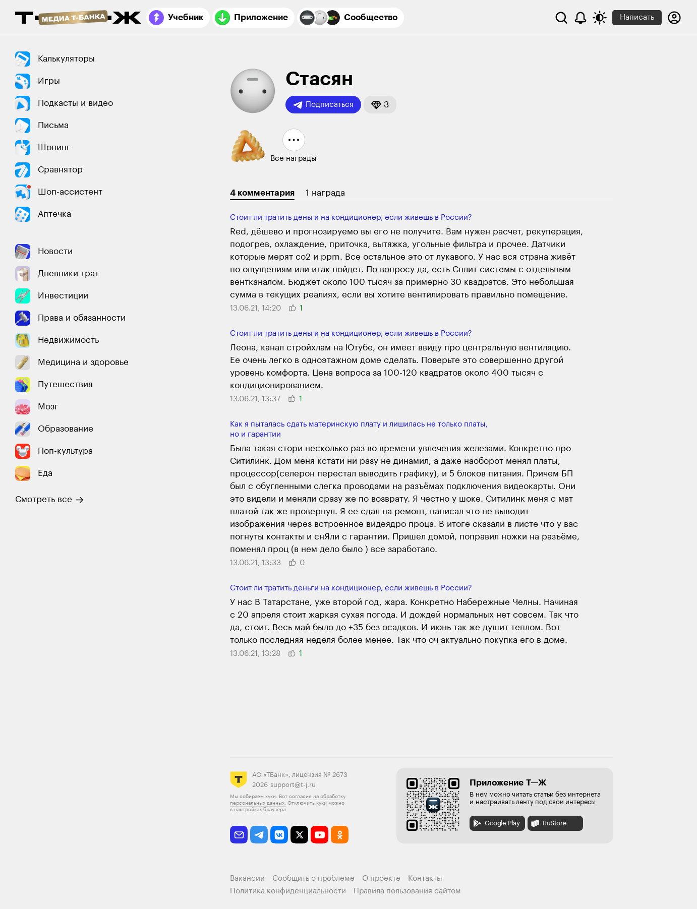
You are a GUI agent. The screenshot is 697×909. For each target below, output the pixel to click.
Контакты (425, 878)
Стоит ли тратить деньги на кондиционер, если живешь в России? (351, 217)
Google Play (496, 823)
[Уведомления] (580, 17)
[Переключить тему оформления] (599, 17)
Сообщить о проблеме (313, 878)
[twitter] (299, 834)
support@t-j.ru (293, 784)
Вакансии (247, 878)
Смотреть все (49, 499)
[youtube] (319, 834)
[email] (239, 834)
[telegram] (259, 834)
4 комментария (262, 193)
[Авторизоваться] (674, 17)
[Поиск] (561, 17)
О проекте (381, 878)
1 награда (325, 193)
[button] (380, 104)
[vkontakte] (279, 834)
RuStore (548, 823)
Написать (637, 17)
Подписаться (323, 105)
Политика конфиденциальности (288, 891)
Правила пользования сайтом (407, 891)
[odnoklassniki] (339, 834)
